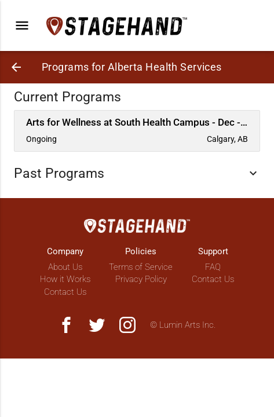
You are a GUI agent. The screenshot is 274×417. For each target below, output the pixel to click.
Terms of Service (141, 267)
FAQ (213, 267)
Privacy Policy (141, 279)
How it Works (65, 279)
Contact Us (65, 292)
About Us (65, 267)
